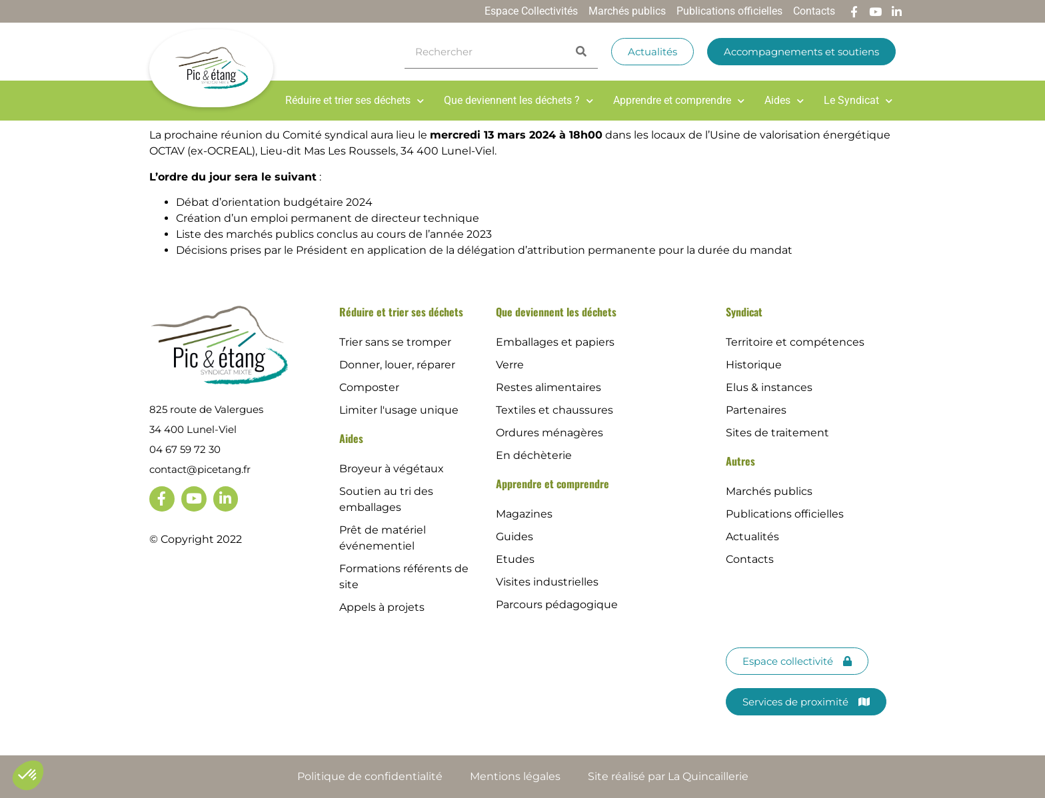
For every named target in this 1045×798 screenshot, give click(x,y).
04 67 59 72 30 (185, 449)
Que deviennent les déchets (556, 312)
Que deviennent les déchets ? (518, 100)
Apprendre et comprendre (678, 100)
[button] (28, 775)
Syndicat (744, 312)
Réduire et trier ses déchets (354, 100)
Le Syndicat (858, 100)
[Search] (581, 51)
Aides (784, 100)
